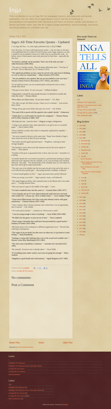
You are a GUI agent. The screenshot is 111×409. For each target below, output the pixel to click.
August (83, 153)
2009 (81, 235)
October (84, 147)
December (84, 141)
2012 (81, 225)
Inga (15, 9)
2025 (81, 128)
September (85, 150)
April (82, 184)
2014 (81, 219)
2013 (81, 222)
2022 (81, 138)
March (83, 187)
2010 (81, 232)
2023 (81, 135)
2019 (81, 203)
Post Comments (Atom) (25, 347)
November (84, 144)
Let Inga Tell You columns (25, 271)
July (82, 156)
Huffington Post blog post (85, 102)
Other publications (83, 115)
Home (41, 343)
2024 (81, 132)
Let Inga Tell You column (85, 110)
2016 (81, 213)
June (83, 177)
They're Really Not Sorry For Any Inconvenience (91, 163)
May (82, 180)
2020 (81, 200)
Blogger (65, 404)
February (84, 190)
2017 (81, 210)
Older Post (67, 343)
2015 (81, 216)
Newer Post (14, 343)
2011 (81, 228)
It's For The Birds (86, 159)
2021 (81, 197)
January (84, 193)
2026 (81, 125)
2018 (81, 206)
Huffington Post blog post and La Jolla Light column (25, 366)
